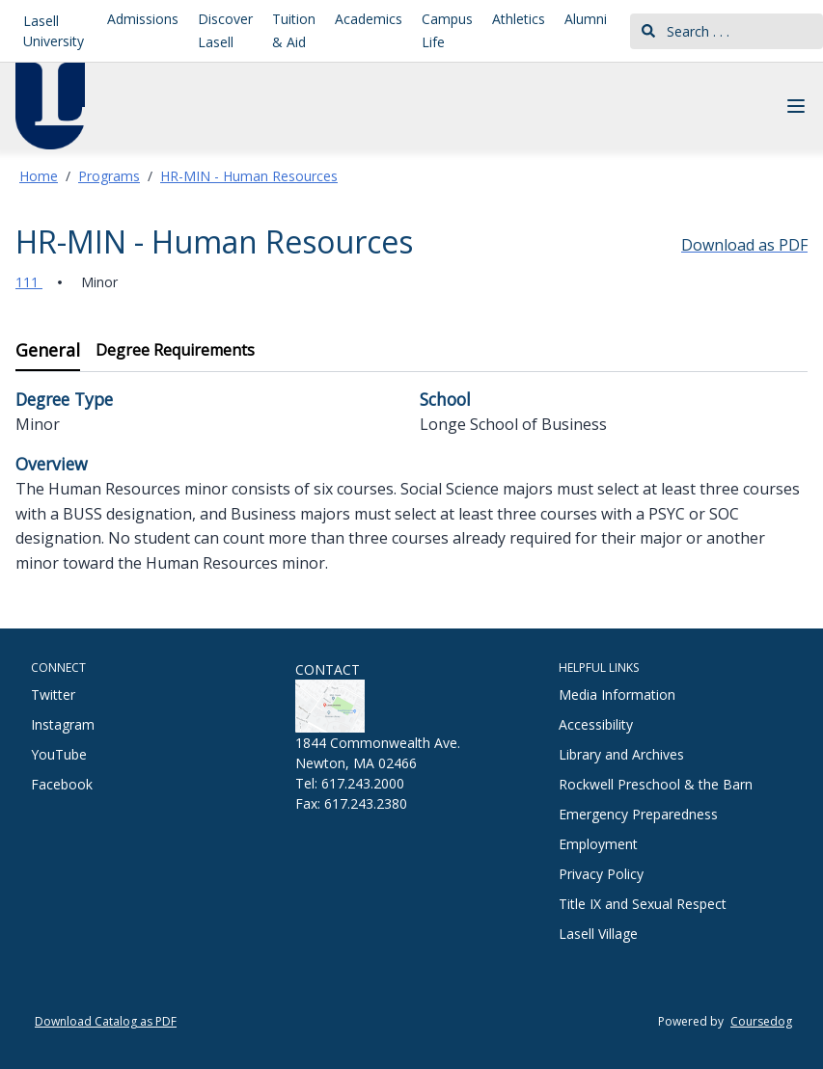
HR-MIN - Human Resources (249, 176)
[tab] (47, 351)
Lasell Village (598, 933)
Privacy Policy (601, 874)
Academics (368, 19)
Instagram (63, 724)
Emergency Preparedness (638, 814)
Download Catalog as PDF (106, 1021)
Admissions (142, 19)
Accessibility (596, 724)
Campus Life (447, 30)
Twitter (53, 694)
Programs (109, 176)
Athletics (518, 19)
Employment (598, 844)
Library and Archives (621, 754)
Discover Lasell (225, 30)
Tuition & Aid (293, 30)
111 (28, 282)
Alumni (585, 19)
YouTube (59, 754)
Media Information (617, 694)
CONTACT (327, 669)
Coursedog (761, 1021)
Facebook (62, 784)
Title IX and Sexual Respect (643, 904)
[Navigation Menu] (796, 106)
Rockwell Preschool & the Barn (656, 784)
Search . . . (685, 31)
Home (38, 176)
